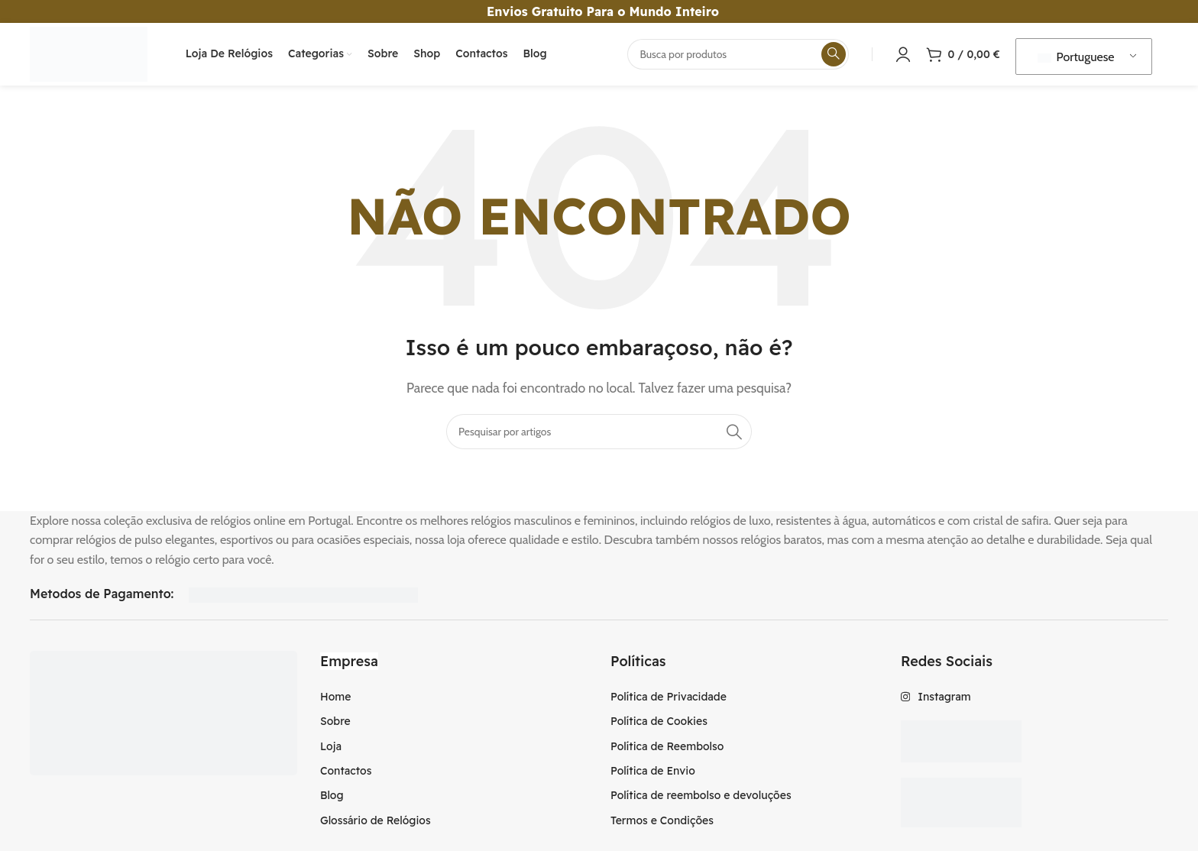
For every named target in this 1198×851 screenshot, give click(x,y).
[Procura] (738, 61)
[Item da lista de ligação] (454, 710)
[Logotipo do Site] (103, 60)
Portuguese (1076, 64)
